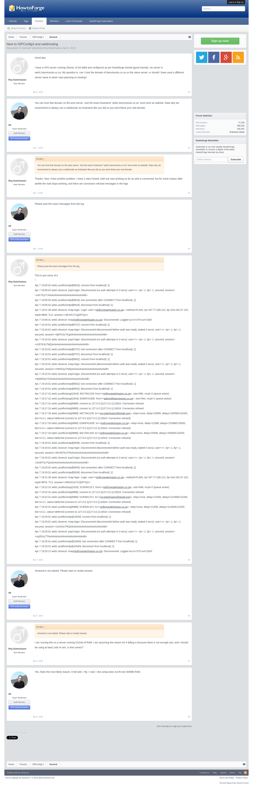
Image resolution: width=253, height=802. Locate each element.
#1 (189, 92)
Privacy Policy (242, 778)
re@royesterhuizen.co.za (109, 309)
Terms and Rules (226, 778)
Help (215, 773)
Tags (26, 21)
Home (232, 773)
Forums (39, 21)
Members (54, 21)
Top (239, 773)
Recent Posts (38, 28)
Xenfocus (25, 773)
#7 (189, 661)
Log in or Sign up (236, 2)
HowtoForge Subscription (101, 21)
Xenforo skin (12, 773)
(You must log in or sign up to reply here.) (174, 726)
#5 (189, 560)
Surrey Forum (243, 783)
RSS (245, 772)
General (26, 48)
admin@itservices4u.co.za (118, 398)
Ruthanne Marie (237, 132)
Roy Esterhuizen (53, 48)
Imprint (223, 773)
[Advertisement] (220, 188)
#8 (189, 717)
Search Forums (18, 28)
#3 (189, 193)
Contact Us (204, 773)
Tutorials (13, 21)
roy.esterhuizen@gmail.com (115, 413)
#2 (189, 148)
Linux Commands (74, 21)
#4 (189, 249)
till (9, 125)
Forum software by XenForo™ (30, 778)
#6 (189, 616)
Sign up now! (220, 40)
